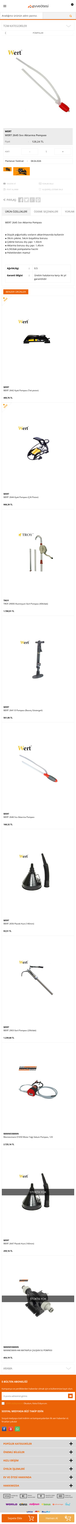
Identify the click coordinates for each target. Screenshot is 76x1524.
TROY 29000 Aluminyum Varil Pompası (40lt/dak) (25, 604)
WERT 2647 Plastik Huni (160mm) (18, 1243)
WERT (8, 131)
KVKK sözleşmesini (14, 1403)
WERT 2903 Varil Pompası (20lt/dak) (19, 1030)
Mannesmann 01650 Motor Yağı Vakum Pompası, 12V (28, 1137)
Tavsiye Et (11, 183)
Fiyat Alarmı (12, 189)
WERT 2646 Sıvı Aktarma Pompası (18, 817)
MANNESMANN (11, 1133)
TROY (6, 600)
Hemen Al (58, 1518)
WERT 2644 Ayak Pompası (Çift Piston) (20, 497)
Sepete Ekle (21, 1518)
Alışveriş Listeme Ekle (52, 189)
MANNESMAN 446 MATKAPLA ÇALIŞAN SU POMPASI (27, 1350)
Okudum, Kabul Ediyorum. (24, 1403)
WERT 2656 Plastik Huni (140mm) (18, 923)
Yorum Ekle (47, 183)
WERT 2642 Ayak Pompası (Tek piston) (21, 390)
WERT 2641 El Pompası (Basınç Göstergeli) (23, 710)
